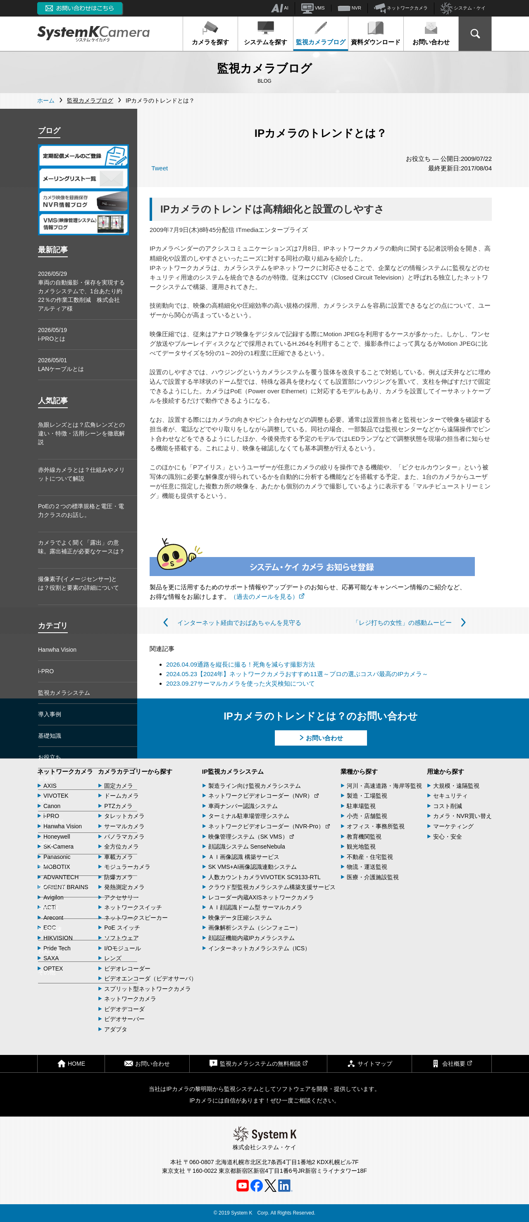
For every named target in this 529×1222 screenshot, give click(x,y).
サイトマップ (369, 1063)
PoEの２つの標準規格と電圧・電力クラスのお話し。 (81, 510)
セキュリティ (450, 795)
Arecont (48, 907)
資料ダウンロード (375, 33)
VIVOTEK (50, 821)
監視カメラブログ (321, 33)
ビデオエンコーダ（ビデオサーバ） (150, 978)
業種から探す (359, 771)
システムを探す (265, 33)
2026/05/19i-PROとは (52, 334)
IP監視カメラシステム (233, 771)
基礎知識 (49, 735)
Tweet (159, 168)
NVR (349, 8)
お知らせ (49, 950)
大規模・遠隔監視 (456, 785)
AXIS (44, 800)
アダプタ (115, 1029)
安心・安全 (447, 836)
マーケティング (453, 826)
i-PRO (46, 671)
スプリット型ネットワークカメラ (147, 988)
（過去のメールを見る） (267, 596)
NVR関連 (50, 929)
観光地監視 (361, 846)
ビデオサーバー (124, 1019)
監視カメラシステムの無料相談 (258, 1063)
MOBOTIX (51, 886)
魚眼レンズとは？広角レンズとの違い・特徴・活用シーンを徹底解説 (81, 433)
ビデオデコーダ (124, 1009)
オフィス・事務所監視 (376, 826)
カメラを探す (210, 33)
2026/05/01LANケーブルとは (61, 364)
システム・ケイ (463, 8)
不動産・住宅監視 (370, 857)
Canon (46, 843)
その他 (46, 972)
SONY (46, 864)
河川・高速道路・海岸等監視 (384, 785)
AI (279, 8)
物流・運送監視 (367, 866)
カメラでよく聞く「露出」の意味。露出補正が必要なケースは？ (81, 547)
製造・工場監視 (367, 795)
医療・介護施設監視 (373, 877)
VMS (313, 8)
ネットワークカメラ (401, 8)
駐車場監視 (361, 806)
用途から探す (445, 771)
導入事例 (49, 714)
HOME (71, 1063)
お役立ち (49, 757)
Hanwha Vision (57, 649)
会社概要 (451, 1063)
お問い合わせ (431, 33)
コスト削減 (447, 806)
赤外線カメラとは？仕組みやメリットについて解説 (81, 474)
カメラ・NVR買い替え (462, 816)
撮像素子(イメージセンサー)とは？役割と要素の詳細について (78, 583)
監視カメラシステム (64, 692)
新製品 (46, 778)
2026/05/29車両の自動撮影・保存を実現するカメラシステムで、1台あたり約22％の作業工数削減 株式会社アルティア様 (81, 291)
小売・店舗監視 (367, 816)
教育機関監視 (364, 836)
